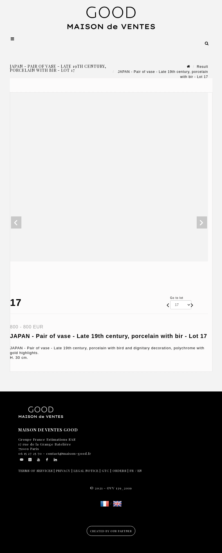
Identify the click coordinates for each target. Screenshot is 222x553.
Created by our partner (111, 531)
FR (132, 471)
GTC (105, 471)
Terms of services (35, 471)
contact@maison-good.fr (68, 453)
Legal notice (86, 471)
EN (140, 471)
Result (202, 67)
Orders (119, 471)
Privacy (63, 471)
